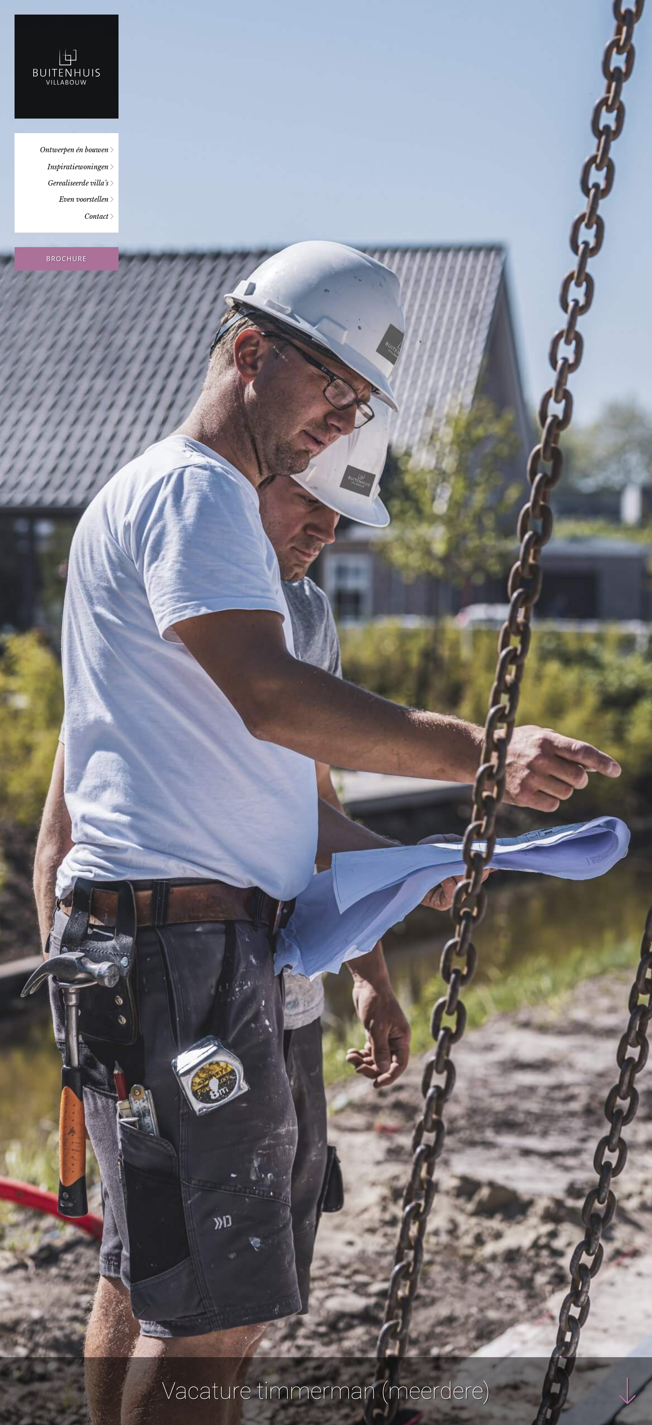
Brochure (66, 258)
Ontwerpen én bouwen (74, 150)
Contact (96, 216)
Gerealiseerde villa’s (78, 183)
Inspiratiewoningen (78, 167)
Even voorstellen (84, 199)
